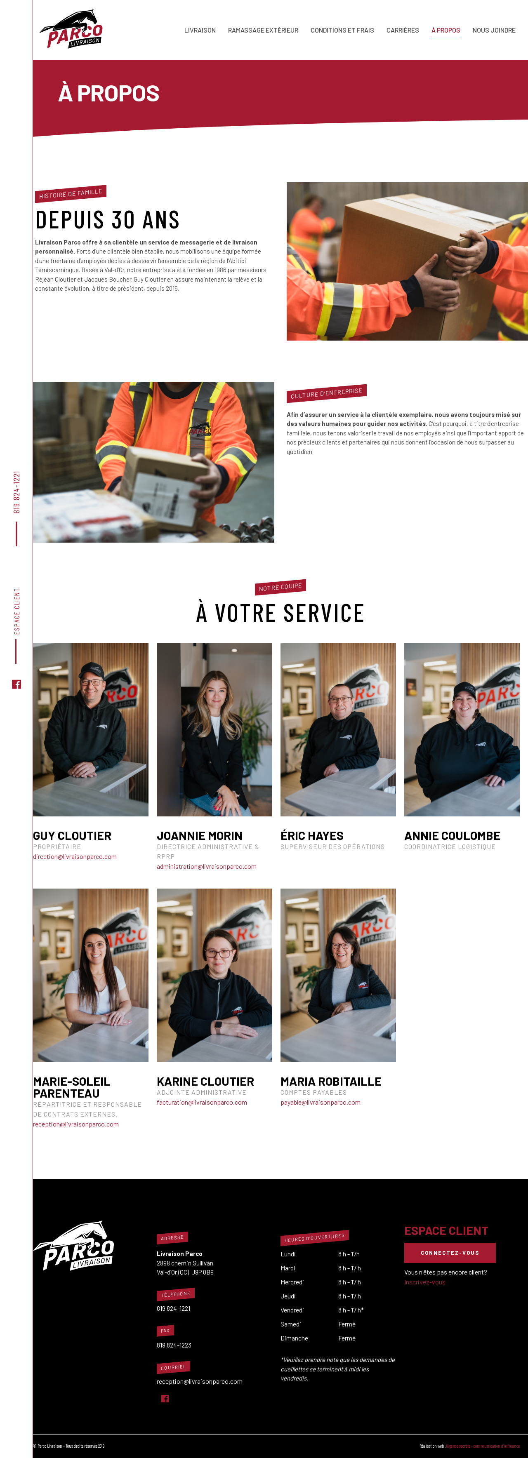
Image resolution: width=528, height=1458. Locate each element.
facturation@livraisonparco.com (202, 1102)
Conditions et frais (342, 30)
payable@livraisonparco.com (320, 1102)
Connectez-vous (450, 1252)
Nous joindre (494, 30)
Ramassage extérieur (263, 30)
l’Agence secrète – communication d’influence (483, 1446)
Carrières (403, 30)
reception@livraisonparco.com (76, 1124)
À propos (445, 30)
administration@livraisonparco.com (207, 866)
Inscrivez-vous (425, 1282)
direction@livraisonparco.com (75, 856)
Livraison (200, 30)
